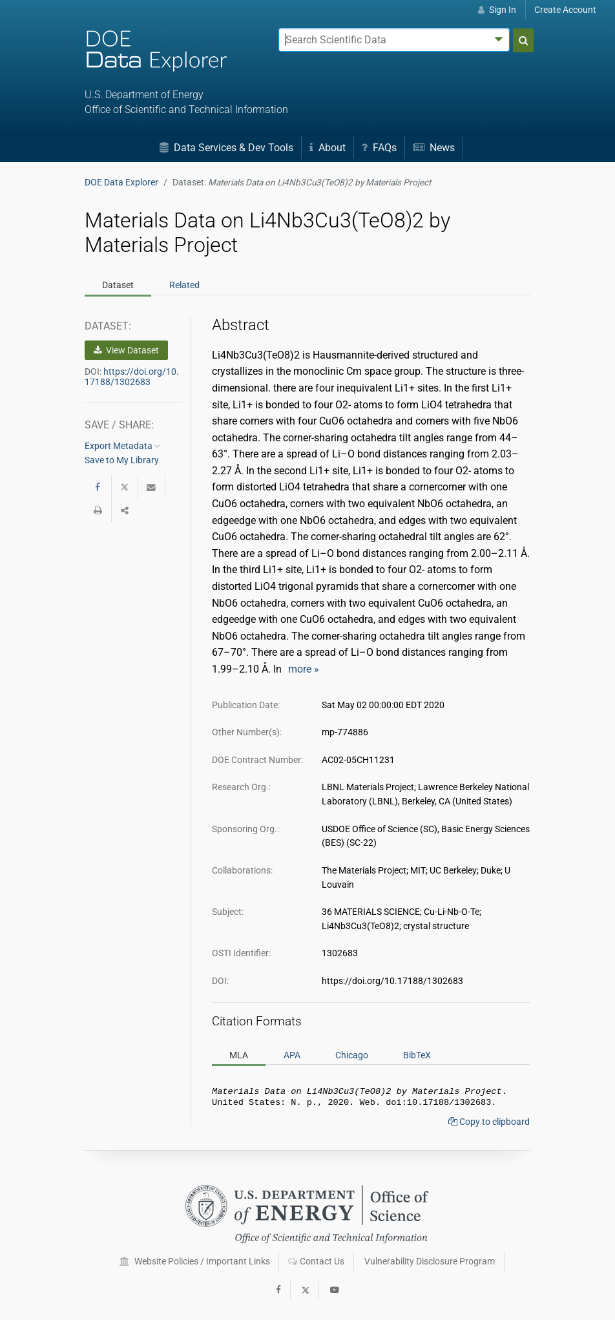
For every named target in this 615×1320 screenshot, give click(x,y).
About (327, 147)
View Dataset (126, 350)
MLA (238, 1055)
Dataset (118, 285)
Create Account (565, 10)
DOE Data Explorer (121, 182)
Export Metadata (122, 446)
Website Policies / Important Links (195, 1261)
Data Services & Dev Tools (226, 147)
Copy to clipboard (489, 1124)
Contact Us (316, 1261)
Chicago (351, 1055)
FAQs (379, 147)
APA (292, 1055)
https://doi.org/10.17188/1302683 (132, 376)
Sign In (497, 10)
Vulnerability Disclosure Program (429, 1261)
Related (184, 285)
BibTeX (417, 1055)
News (434, 147)
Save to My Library (122, 460)
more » (303, 669)
